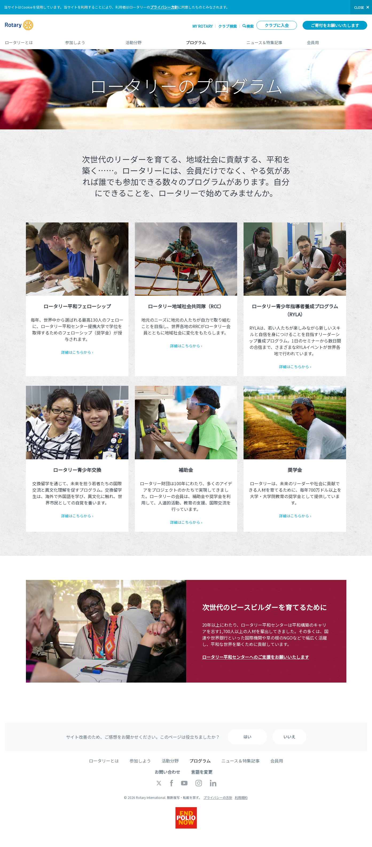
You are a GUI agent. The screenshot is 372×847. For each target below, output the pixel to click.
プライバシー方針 (164, 7)
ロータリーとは (29, 40)
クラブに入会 (277, 25)
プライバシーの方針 (217, 797)
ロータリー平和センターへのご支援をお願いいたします (255, 657)
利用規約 (241, 797)
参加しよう (90, 40)
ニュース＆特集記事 (271, 40)
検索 (250, 26)
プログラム (211, 40)
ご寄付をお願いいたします (335, 25)
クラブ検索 (227, 26)
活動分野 (150, 40)
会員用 (337, 40)
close (359, 7)
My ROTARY (202, 26)
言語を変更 (201, 772)
